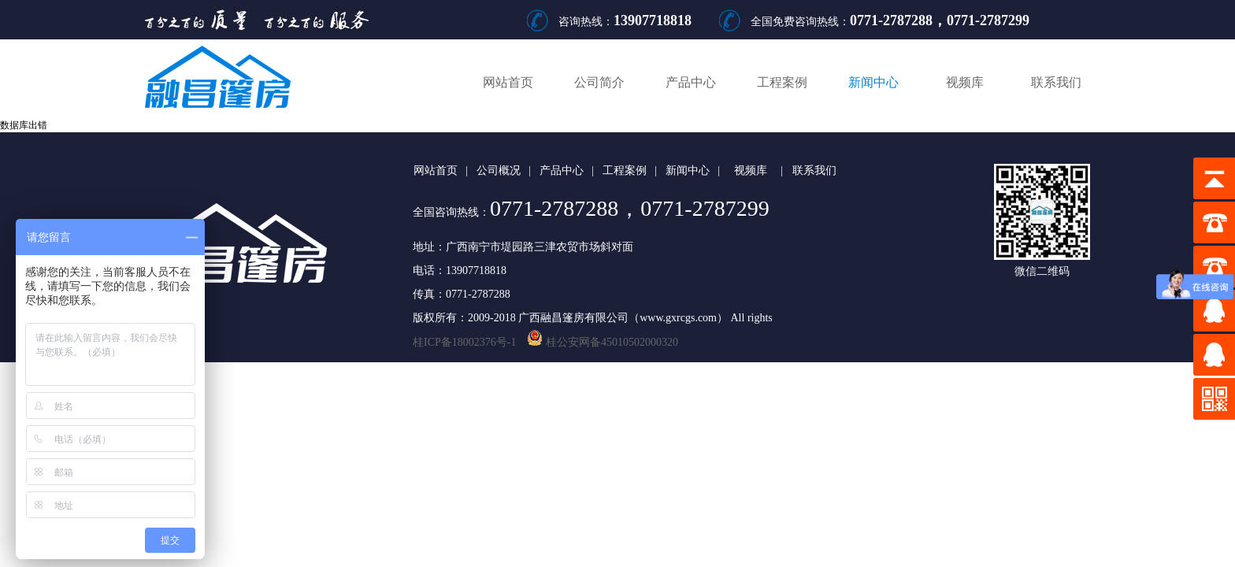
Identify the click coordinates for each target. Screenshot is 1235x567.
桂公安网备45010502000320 (597, 342)
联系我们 (1056, 82)
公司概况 (499, 170)
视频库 (965, 82)
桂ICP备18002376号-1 (464, 342)
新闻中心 (873, 82)
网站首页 (508, 82)
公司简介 (599, 82)
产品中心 (691, 82)
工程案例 (782, 82)
